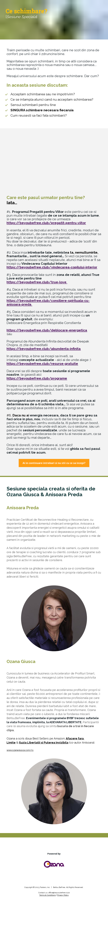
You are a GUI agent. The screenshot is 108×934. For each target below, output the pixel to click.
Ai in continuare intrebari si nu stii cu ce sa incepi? (54, 463)
